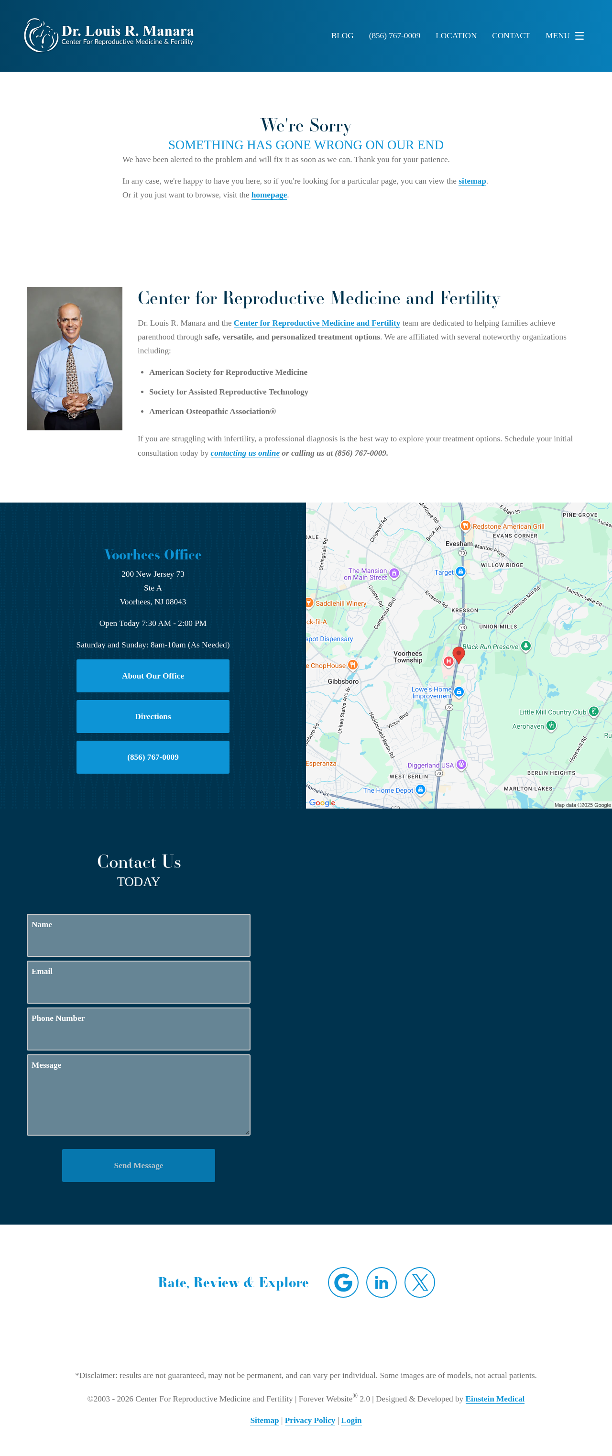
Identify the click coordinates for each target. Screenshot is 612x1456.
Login (351, 1420)
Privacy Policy (310, 1420)
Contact (511, 36)
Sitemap (264, 1420)
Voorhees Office (153, 554)
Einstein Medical (495, 1398)
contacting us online (245, 453)
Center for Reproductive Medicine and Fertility (317, 323)
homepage (269, 194)
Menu (567, 35)
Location (456, 36)
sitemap (472, 181)
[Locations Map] (459, 654)
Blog (342, 36)
